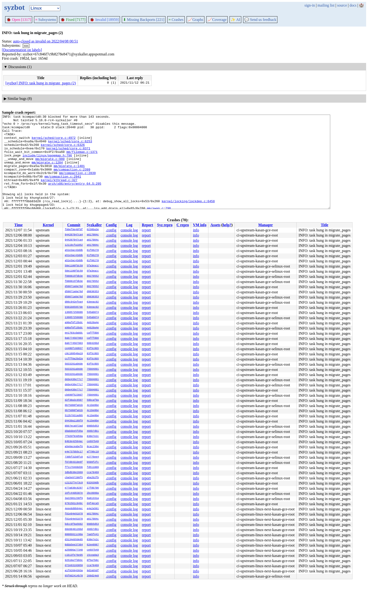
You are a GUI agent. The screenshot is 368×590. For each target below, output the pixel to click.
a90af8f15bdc (74, 322)
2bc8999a (93, 493)
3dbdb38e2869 (74, 472)
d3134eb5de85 (74, 539)
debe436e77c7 (74, 379)
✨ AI (235, 20)
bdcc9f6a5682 (74, 524)
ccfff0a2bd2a (74, 359)
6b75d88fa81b (74, 405)
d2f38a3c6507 (74, 400)
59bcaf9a (93, 400)
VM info (199, 225)
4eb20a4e (93, 322)
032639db (93, 483)
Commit (73, 225)
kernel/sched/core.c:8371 (68, 155)
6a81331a (93, 498)
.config (111, 230)
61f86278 (93, 250)
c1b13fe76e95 (74, 555)
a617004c (93, 235)
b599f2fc (93, 462)
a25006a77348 (74, 550)
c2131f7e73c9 (74, 483)
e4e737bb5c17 (74, 452)
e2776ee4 (93, 457)
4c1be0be (93, 405)
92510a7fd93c (74, 560)
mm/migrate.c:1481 (69, 176)
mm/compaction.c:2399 (72, 181)
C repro (182, 225)
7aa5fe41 (93, 534)
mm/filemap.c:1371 (82, 159)
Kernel (48, 225)
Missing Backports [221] (143, 20)
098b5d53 (93, 426)
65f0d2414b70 (74, 576)
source (342, 5)
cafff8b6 (93, 333)
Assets (215, 225)
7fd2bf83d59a (74, 436)
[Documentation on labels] (22, 50)
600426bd (93, 343)
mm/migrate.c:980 (50, 168)
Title (324, 225)
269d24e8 (93, 576)
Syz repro (164, 225)
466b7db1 (93, 431)
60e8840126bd (74, 529)
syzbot (14, 7)
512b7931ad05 (74, 415)
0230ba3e (93, 229)
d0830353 (93, 291)
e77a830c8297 (74, 488)
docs (352, 5)
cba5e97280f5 (74, 477)
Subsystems (45, 20)
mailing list (326, 5)
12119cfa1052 (74, 245)
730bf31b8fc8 (74, 457)
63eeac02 (93, 302)
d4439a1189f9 (74, 421)
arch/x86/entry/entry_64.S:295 (74, 197)
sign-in (309, 5)
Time (18, 225)
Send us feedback (260, 20)
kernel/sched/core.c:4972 (54, 142)
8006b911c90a (74, 534)
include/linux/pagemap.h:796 (47, 164)
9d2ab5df (93, 570)
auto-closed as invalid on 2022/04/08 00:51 (45, 41)
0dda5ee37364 (74, 545)
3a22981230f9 (74, 498)
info (196, 230)
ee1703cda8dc (74, 333)
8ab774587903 (74, 338)
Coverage (216, 20)
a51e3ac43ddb (74, 250)
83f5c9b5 (93, 348)
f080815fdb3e (74, 276)
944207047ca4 (74, 235)
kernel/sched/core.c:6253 (70, 147)
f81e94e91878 (74, 514)
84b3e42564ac (74, 441)
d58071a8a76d (74, 286)
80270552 (93, 276)
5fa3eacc (93, 266)
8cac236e (93, 446)
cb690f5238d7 (74, 395)
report (146, 230)
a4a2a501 (93, 508)
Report (147, 225)
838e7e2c (93, 436)
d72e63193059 (74, 565)
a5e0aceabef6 (74, 446)
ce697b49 (93, 441)
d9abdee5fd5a (74, 431)
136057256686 (74, 312)
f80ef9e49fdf (74, 229)
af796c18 (93, 452)
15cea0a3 (93, 555)
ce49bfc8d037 (74, 348)
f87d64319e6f (74, 462)
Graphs (195, 20)
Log (129, 225)
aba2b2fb (93, 477)
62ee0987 (93, 545)
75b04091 (93, 369)
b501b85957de (74, 307)
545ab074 (93, 312)
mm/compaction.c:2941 (62, 189)
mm (26, 45)
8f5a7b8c (93, 560)
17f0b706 (93, 488)
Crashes (176, 20)
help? (226, 225)
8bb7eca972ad (74, 426)
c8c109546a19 (74, 353)
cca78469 (93, 472)
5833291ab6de (74, 364)
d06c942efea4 (74, 302)
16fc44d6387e (74, 493)
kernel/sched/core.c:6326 (63, 151)
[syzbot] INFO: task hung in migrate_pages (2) (40, 83)
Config (111, 225)
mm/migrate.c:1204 (47, 172)
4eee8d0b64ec (74, 508)
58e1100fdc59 (74, 266)
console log (129, 230)
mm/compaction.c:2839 (77, 185)
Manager (265, 225)
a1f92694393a (74, 570)
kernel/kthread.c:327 (59, 193)
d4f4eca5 (93, 503)
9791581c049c (74, 503)
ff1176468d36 (74, 467)
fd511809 (93, 467)
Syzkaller (94, 225)
